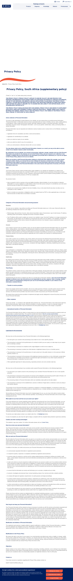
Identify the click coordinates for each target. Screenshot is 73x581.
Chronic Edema (29, 532)
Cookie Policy (45, 352)
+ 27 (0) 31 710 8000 (31, 562)
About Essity (28, 548)
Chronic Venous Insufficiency (32, 528)
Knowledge (44, 6)
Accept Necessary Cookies (54, 574)
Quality (27, 546)
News (3, 542)
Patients (53, 6)
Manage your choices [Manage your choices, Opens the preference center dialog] (54, 570)
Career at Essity (29, 550)
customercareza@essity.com (24, 504)
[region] (36, 574)
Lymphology (4, 526)
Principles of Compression (55, 524)
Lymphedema (29, 526)
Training (4, 544)
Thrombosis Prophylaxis (31, 530)
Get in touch (54, 564)
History (27, 544)
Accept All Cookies (54, 578)
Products (26, 6)
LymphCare (4, 546)
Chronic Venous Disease (31, 524)
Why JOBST (29, 542)
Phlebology (4, 524)
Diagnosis (34, 6)
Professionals (62, 6)
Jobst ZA (4, 14)
